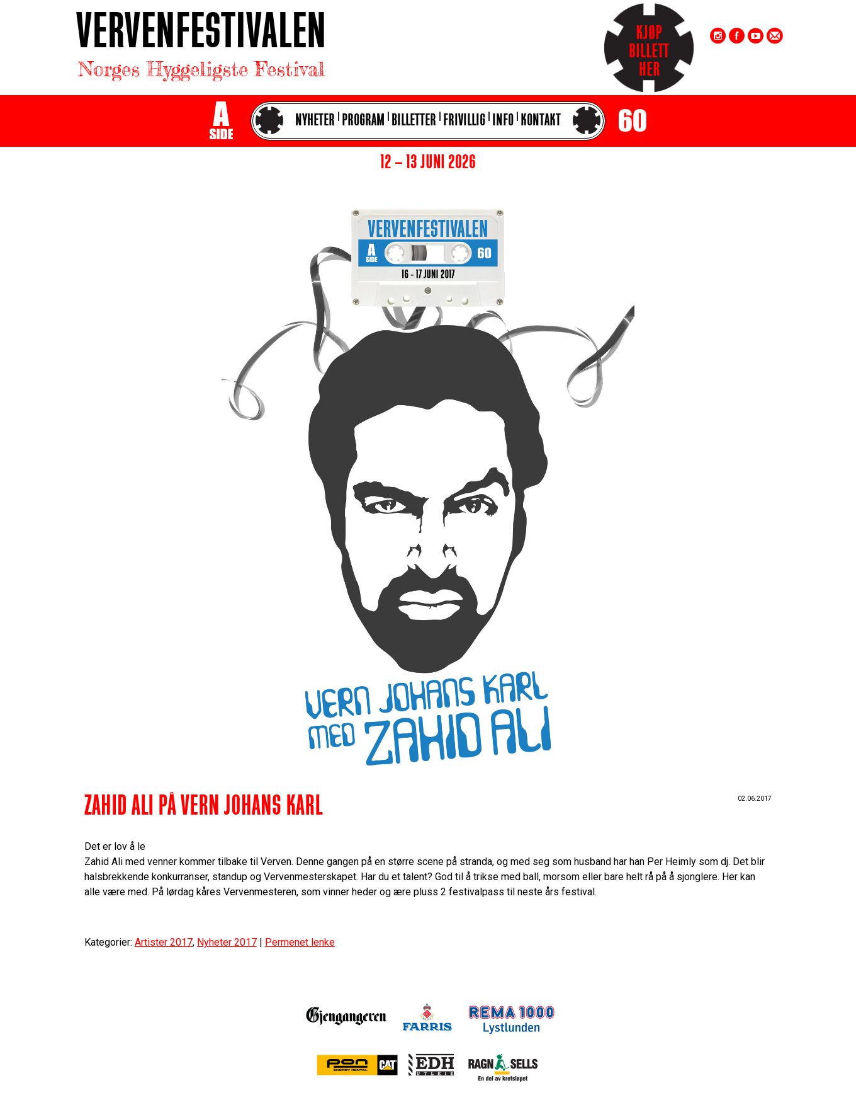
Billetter (413, 121)
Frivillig (464, 121)
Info (503, 121)
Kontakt (541, 121)
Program (363, 121)
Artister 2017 (164, 942)
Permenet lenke (300, 942)
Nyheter (315, 121)
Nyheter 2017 (227, 942)
